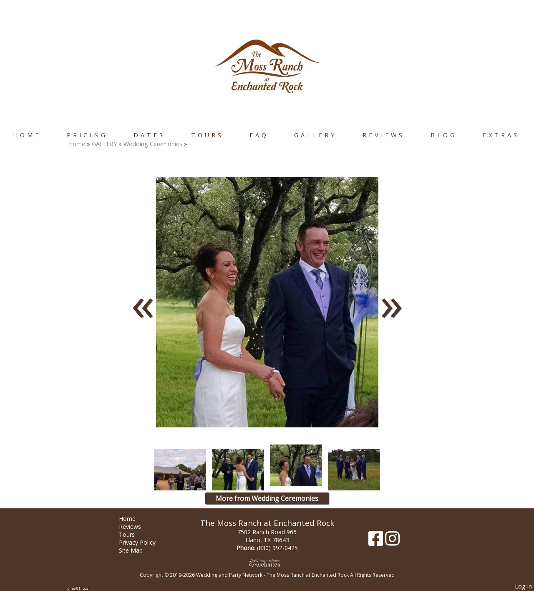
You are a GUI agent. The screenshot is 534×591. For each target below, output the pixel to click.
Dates (149, 135)
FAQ (259, 135)
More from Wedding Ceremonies (267, 498)
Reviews (384, 135)
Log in (523, 586)
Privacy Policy (143, 542)
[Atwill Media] (267, 562)
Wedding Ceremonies (153, 144)
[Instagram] (392, 541)
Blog (444, 135)
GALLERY (315, 135)
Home (27, 135)
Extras (501, 135)
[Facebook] (376, 541)
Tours (207, 135)
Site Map (137, 550)
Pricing (87, 135)
